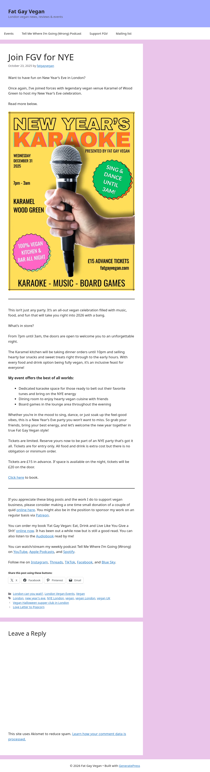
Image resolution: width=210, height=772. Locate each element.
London (18, 598)
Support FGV (99, 33)
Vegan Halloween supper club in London (41, 603)
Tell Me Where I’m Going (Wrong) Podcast (51, 33)
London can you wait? (28, 594)
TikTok (70, 562)
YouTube (20, 551)
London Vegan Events (59, 594)
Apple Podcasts (41, 551)
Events (9, 33)
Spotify (68, 551)
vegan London (85, 598)
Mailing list (123, 33)
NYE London (55, 598)
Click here (16, 477)
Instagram (39, 562)
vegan (69, 598)
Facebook (84, 562)
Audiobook (45, 536)
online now (25, 530)
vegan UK (103, 598)
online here (25, 509)
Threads (56, 562)
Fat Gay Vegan (26, 11)
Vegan (80, 594)
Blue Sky (108, 562)
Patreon (42, 515)
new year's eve (35, 598)
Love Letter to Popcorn (29, 607)
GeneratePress (129, 766)
